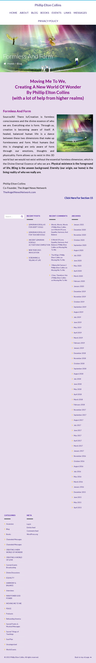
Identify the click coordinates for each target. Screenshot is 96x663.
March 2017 (78, 446)
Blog (19, 63)
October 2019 (79, 302)
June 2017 (78, 430)
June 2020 (78, 261)
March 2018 (78, 400)
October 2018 (79, 363)
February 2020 (79, 281)
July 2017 (77, 425)
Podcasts (9, 614)
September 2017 (80, 415)
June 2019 (78, 322)
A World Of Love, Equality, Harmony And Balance (59, 232)
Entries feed (31, 527)
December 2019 (80, 291)
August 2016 (78, 466)
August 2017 (78, 420)
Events (56, 12)
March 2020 (78, 276)
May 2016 (77, 477)
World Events (11, 650)
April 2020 (78, 271)
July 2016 (77, 472)
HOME (13, 12)
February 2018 (79, 405)
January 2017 (79, 451)
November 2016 (80, 456)
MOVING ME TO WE (14, 603)
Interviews (10, 591)
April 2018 (78, 394)
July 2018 (77, 379)
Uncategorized (11, 644)
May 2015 (77, 502)
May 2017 (77, 436)
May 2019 (77, 327)
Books (8, 534)
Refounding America (13, 619)
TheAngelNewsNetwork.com (19, 192)
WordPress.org (32, 534)
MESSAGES (80, 12)
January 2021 (79, 225)
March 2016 (78, 482)
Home (10, 63)
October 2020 (79, 240)
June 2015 (78, 497)
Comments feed (32, 531)
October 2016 (79, 461)
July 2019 (77, 317)
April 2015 (78, 508)
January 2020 (79, 286)
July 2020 (77, 255)
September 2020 (80, 245)
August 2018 (78, 374)
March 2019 (78, 338)
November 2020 (80, 235)
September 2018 (80, 369)
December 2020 (80, 230)
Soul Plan (9, 639)
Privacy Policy (48, 20)
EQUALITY (10, 578)
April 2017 (78, 441)
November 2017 (80, 410)
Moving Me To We (58, 260)
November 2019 (80, 297)
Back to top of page (83, 657)
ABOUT (24, 12)
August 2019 (78, 312)
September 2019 (80, 307)
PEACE (8, 609)
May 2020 (77, 266)
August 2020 (78, 250)
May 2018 (77, 389)
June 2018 (78, 384)
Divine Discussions (13, 573)
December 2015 (80, 492)
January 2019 (79, 348)
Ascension (10, 524)
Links (67, 12)
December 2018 (80, 353)
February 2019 (79, 343)
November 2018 (80, 358)
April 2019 (78, 333)
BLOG (34, 12)
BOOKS (44, 12)
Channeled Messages (14, 539)
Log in (29, 524)
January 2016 (79, 487)
